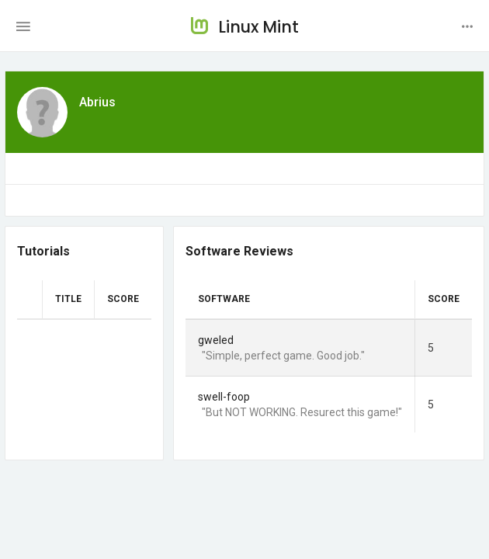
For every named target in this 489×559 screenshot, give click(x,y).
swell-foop (224, 397)
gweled (216, 340)
